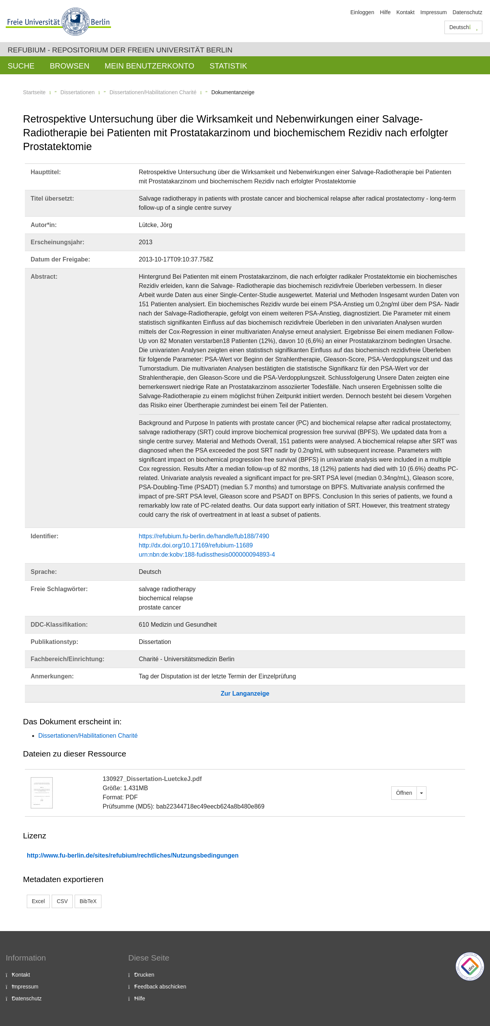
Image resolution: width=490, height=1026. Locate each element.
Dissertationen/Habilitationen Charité (152, 92)
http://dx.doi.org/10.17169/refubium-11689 (196, 545)
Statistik (228, 66)
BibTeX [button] (88, 901)
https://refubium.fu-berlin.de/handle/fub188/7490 (204, 536)
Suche (21, 66)
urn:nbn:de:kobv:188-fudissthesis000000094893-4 (207, 554)
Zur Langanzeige (244, 693)
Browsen (69, 66)
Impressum (433, 12)
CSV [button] (62, 901)
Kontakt (405, 12)
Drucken (144, 975)
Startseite (34, 92)
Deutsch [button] (463, 27)
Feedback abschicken (160, 987)
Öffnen (404, 793)
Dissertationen (77, 92)
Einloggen (362, 12)
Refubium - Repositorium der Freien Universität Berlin (120, 50)
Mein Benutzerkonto (149, 66)
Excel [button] (38, 901)
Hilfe (385, 12)
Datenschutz (467, 12)
